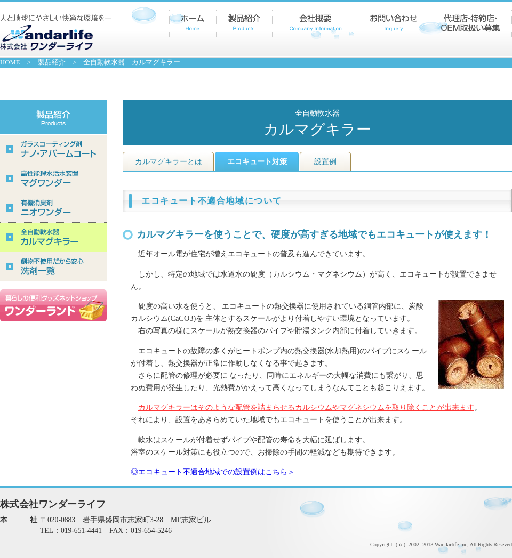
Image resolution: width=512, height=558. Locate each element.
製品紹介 (52, 62)
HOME (10, 62)
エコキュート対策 (257, 161)
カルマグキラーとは (168, 161)
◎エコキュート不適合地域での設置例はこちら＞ (213, 471)
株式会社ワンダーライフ (55, 32)
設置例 (325, 161)
